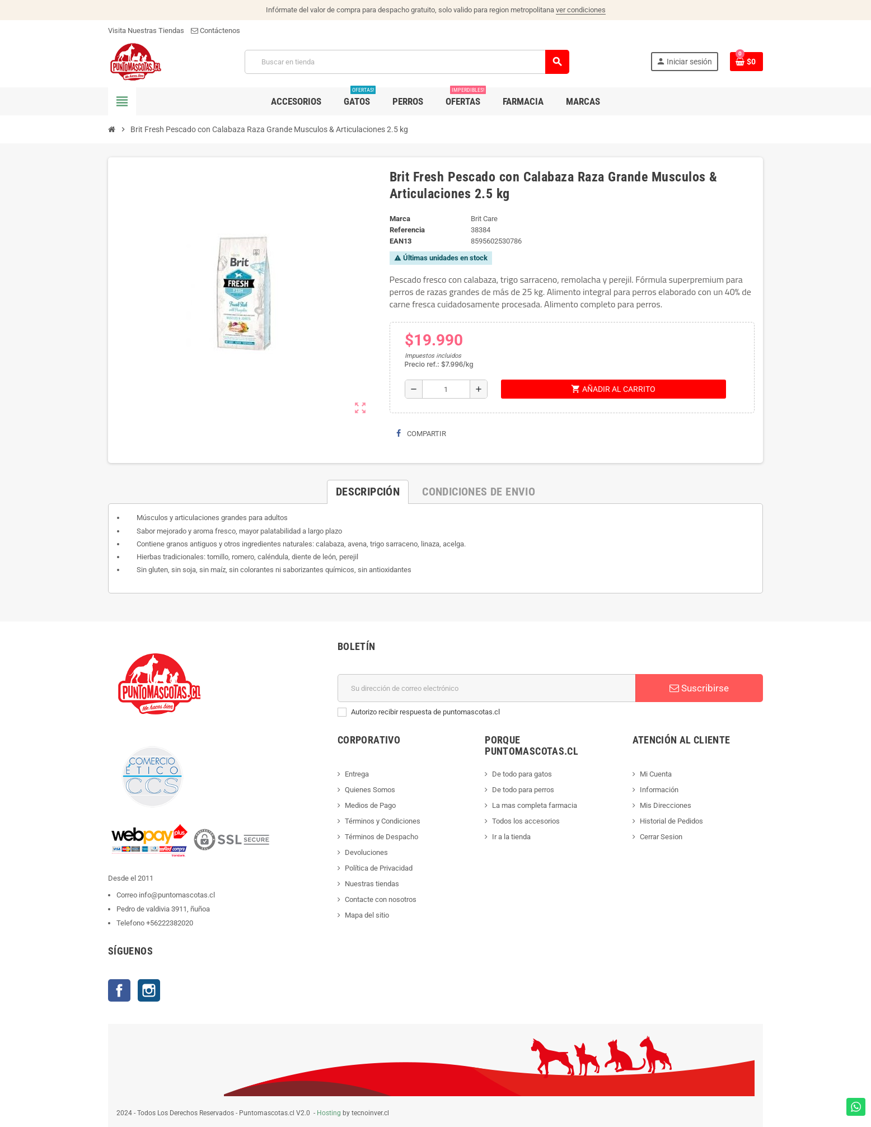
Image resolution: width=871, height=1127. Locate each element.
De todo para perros (523, 789)
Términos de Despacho (381, 837)
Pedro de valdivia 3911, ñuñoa (163, 909)
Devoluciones (366, 852)
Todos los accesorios (526, 821)
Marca (400, 218)
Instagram (149, 990)
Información (659, 789)
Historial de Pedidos (671, 821)
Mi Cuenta (656, 774)
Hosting (329, 1113)
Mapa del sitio (367, 915)
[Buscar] (407, 62)
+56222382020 (169, 923)
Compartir (421, 433)
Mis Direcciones (665, 805)
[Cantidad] (446, 389)
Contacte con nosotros (380, 899)
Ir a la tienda (511, 837)
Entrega (357, 774)
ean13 (400, 241)
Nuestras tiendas (372, 884)
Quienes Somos (370, 789)
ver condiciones (581, 10)
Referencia (407, 230)
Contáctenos (215, 30)
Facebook (119, 990)
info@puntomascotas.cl (177, 895)
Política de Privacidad (379, 868)
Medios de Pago (370, 805)
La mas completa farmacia (534, 805)
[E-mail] (487, 688)
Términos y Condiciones (382, 821)
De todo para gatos (522, 774)
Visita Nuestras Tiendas (146, 30)
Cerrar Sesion (661, 837)
